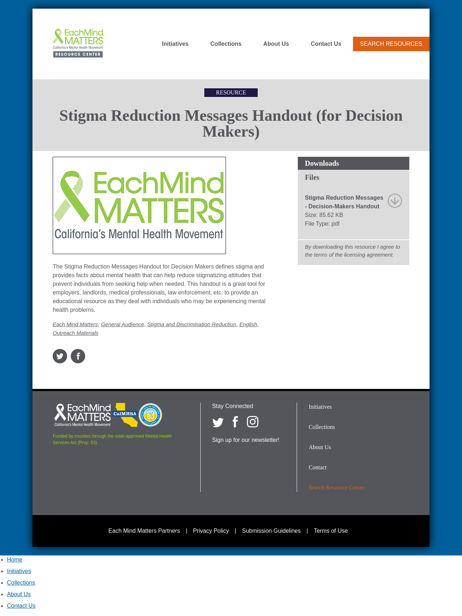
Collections (225, 44)
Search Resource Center (336, 487)
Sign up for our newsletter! (246, 440)
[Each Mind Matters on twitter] (218, 421)
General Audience (122, 324)
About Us (276, 44)
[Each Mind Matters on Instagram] (252, 421)
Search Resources (391, 44)
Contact (318, 467)
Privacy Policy (211, 531)
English (248, 324)
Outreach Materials (76, 333)
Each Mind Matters (75, 324)
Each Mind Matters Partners (144, 531)
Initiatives (175, 44)
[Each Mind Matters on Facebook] (235, 421)
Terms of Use (331, 531)
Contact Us (326, 44)
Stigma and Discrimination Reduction (191, 324)
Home (14, 560)
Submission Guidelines (271, 531)
